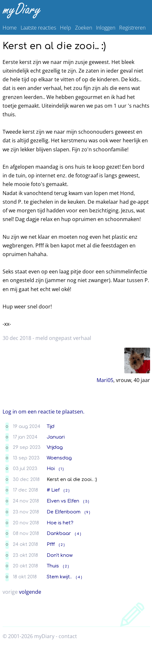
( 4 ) (78, 534)
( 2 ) (66, 490)
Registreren (132, 27)
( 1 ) (61, 469)
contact (68, 636)
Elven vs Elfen (63, 500)
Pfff (51, 544)
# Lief (53, 490)
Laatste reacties (38, 27)
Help (65, 27)
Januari (56, 437)
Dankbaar (59, 533)
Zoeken (83, 27)
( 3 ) (86, 501)
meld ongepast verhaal (63, 338)
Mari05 (105, 380)
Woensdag (59, 457)
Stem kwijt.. (59, 576)
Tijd (50, 426)
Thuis (53, 565)
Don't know (60, 555)
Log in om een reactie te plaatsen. (43, 411)
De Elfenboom (64, 511)
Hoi (51, 468)
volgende (30, 591)
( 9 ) (87, 512)
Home (10, 27)
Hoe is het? (60, 522)
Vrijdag (55, 447)
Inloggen (105, 27)
